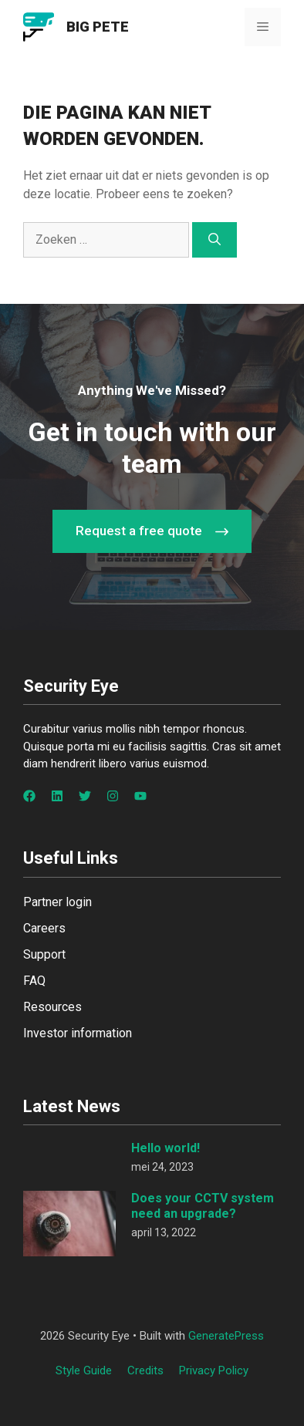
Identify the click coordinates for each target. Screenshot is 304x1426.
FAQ (34, 980)
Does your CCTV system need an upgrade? (202, 1205)
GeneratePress (226, 1336)
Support (44, 954)
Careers (44, 928)
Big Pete (97, 27)
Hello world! (165, 1148)
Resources (52, 1007)
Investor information (77, 1033)
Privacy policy (213, 1370)
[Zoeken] (214, 240)
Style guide (84, 1370)
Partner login (57, 902)
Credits (145, 1370)
